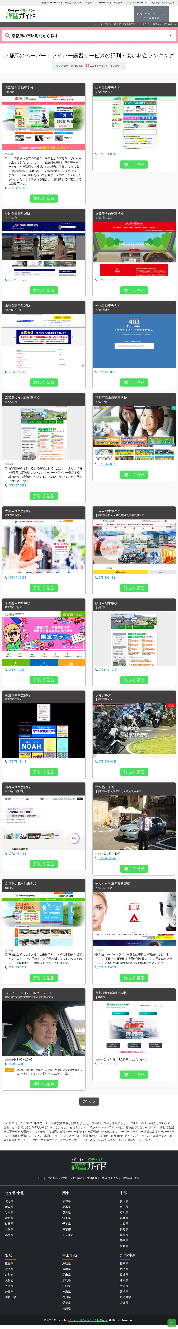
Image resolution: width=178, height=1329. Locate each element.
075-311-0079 (108, 971)
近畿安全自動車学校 (111, 214)
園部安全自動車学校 (20, 88)
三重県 (9, 1267)
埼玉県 (66, 1222)
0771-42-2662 (17, 188)
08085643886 (17, 1068)
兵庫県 (9, 1290)
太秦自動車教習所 (19, 513)
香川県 (66, 1301)
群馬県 (66, 1216)
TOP (40, 1182)
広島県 (66, 1284)
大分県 (124, 1290)
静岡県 (124, 1244)
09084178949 (108, 861)
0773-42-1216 (108, 672)
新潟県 (124, 1205)
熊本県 (124, 1284)
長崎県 (124, 1278)
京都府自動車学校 (19, 605)
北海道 (9, 1205)
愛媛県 (66, 1306)
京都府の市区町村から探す (35, 35)
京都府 (129, 24)
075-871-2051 (17, 579)
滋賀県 (9, 1273)
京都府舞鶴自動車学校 (112, 997)
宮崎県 (124, 1295)
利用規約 (76, 1182)
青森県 (9, 1211)
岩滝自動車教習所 (19, 790)
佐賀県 (124, 1273)
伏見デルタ (104, 698)
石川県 (124, 1216)
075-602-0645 (108, 764)
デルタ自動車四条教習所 (114, 887)
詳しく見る (43, 199)
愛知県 (124, 1250)
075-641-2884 (17, 672)
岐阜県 (124, 1239)
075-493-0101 (108, 373)
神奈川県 (68, 1239)
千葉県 (66, 1227)
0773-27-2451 (17, 487)
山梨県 (124, 1227)
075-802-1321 (108, 579)
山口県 (66, 1290)
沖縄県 (124, 1306)
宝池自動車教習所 (19, 698)
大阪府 (9, 1284)
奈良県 (9, 1295)
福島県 (9, 1239)
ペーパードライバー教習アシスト (31, 997)
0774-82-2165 (17, 373)
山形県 (9, 1233)
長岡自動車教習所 (19, 214)
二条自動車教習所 (109, 513)
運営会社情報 (130, 1182)
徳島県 (66, 1295)
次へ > (89, 1105)
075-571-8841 (108, 154)
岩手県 (9, 1216)
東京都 (66, 1233)
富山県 (124, 1211)
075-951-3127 (17, 281)
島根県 (66, 1273)
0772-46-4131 (17, 857)
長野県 (124, 1233)
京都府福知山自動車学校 (24, 399)
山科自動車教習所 (109, 88)
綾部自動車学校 (107, 605)
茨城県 (66, 1205)
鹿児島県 (125, 1301)
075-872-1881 (108, 281)
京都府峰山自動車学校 (112, 399)
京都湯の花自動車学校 (22, 887)
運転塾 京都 (105, 790)
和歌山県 (10, 1301)
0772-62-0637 (108, 466)
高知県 (66, 1312)
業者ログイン (110, 1182)
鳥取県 (66, 1267)
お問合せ (91, 1182)
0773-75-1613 (108, 1068)
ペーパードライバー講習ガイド (110, 24)
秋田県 (9, 1227)
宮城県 (9, 1222)
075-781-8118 (17, 764)
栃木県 (66, 1211)
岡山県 (66, 1278)
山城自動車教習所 (19, 306)
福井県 (124, 1222)
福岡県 (124, 1267)
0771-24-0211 (17, 971)
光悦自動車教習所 (109, 306)
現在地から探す (57, 1182)
